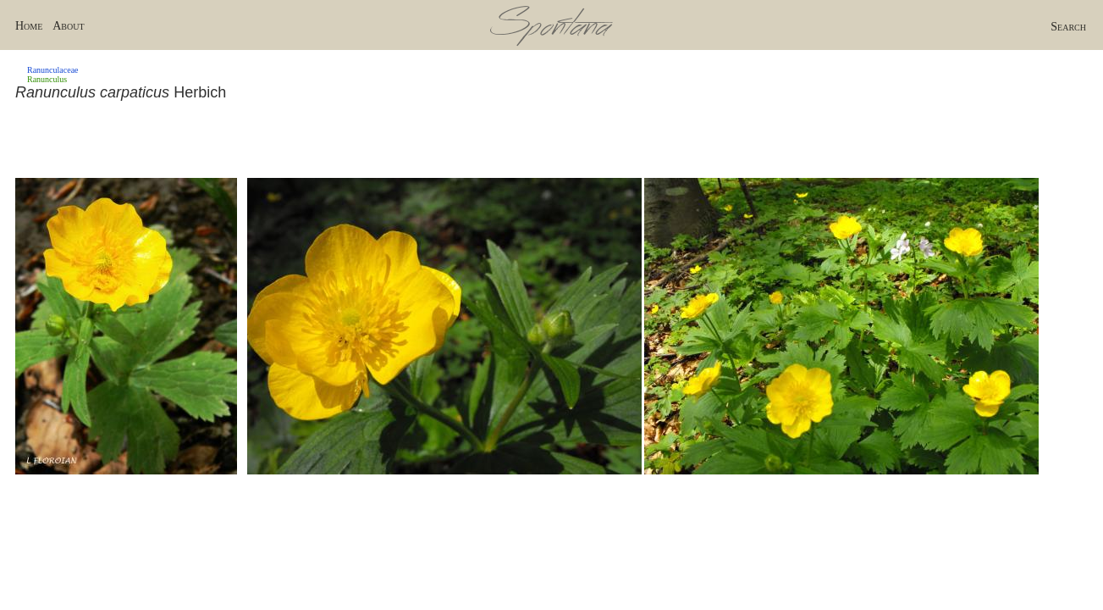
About (68, 25)
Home (28, 25)
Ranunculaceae (53, 70)
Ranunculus (47, 79)
